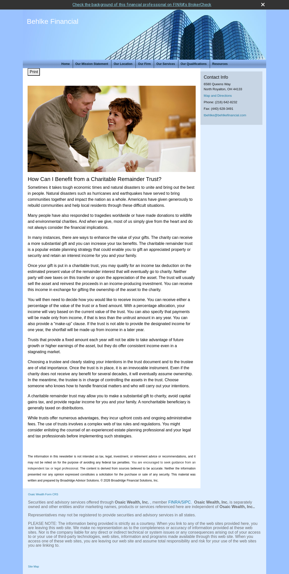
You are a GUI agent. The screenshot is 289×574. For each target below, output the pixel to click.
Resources (220, 64)
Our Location (123, 64)
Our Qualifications (194, 64)
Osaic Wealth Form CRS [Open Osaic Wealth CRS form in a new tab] (43, 494)
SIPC (186, 502)
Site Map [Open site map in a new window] (33, 566)
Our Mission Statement (91, 64)
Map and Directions (218, 96)
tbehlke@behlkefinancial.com (225, 115)
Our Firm (144, 64)
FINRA (174, 502)
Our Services (165, 64)
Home (65, 64)
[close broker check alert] (263, 5)
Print (34, 72)
